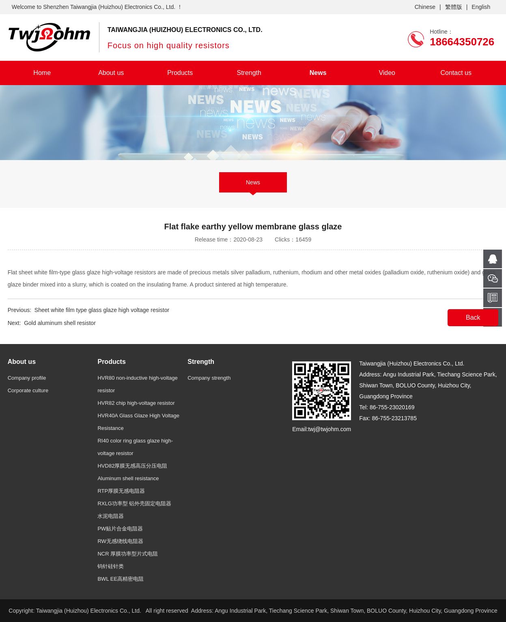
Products (180, 72)
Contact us (455, 72)
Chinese (425, 7)
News (318, 72)
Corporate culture (28, 390)
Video (387, 72)
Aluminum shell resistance (128, 478)
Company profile (27, 378)
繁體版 (453, 7)
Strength (249, 72)
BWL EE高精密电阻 (120, 579)
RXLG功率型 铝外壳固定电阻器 (134, 503)
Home (42, 72)
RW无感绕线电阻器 (120, 541)
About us (111, 72)
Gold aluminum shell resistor (60, 323)
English (481, 7)
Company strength (208, 378)
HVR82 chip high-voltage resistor (135, 403)
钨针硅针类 (110, 566)
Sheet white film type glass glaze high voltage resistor (101, 310)
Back (473, 317)
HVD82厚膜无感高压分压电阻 (132, 466)
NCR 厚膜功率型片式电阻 (127, 554)
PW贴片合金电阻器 (120, 529)
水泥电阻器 (110, 516)
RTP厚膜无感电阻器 (121, 491)
